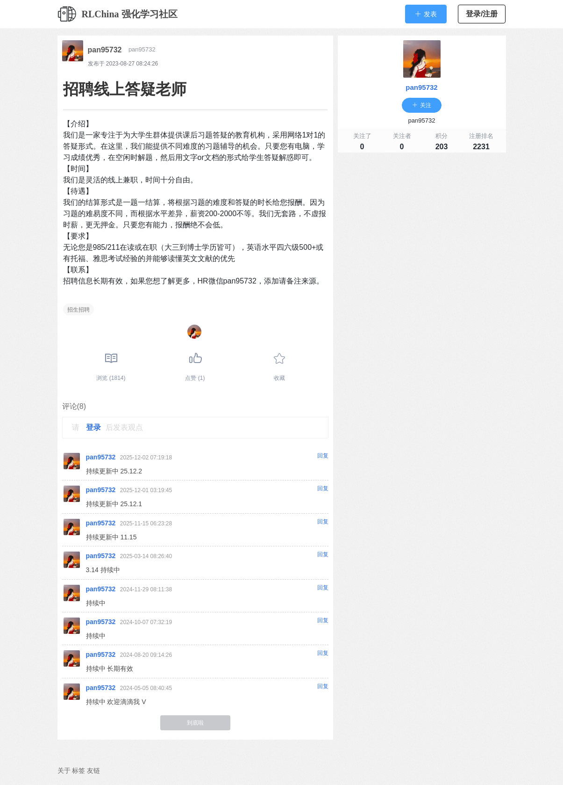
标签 (78, 770)
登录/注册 (482, 14)
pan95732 (105, 50)
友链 (93, 770)
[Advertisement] (422, 222)
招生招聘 (78, 309)
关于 (64, 770)
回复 (322, 455)
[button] (426, 14)
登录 (93, 427)
